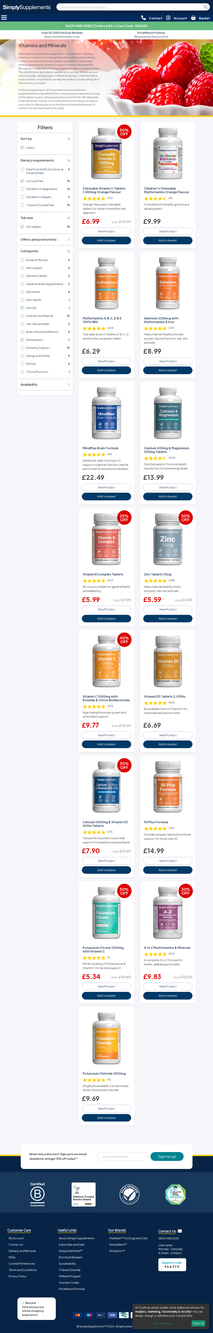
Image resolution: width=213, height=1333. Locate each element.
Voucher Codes (69, 1282)
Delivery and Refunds (22, 1250)
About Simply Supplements (76, 1238)
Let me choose (162, 1323)
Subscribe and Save (71, 1244)
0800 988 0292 (168, 1238)
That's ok (198, 1323)
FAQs (12, 1257)
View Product (106, 231)
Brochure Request (71, 1257)
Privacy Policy (17, 1276)
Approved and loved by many (62, 34)
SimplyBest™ (118, 1244)
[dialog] (170, 1316)
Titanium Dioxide (70, 1269)
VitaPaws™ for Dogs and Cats (128, 1238)
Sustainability (67, 1263)
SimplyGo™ (117, 1250)
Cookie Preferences (22, 1263)
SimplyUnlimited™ (71, 1250)
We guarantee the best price (151, 34)
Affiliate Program (70, 1276)
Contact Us (16, 1244)
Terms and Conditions (23, 1269)
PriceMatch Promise (72, 1288)
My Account (16, 1238)
